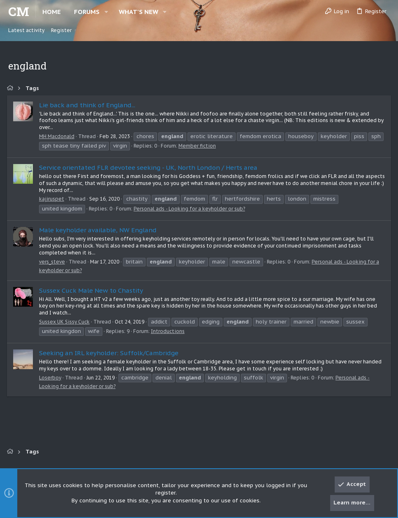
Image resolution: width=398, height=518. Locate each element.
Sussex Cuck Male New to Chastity (92, 290)
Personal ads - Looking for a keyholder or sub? (190, 209)
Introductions (169, 331)
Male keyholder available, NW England (99, 230)
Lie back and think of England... (88, 105)
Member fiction (215, 146)
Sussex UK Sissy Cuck (65, 322)
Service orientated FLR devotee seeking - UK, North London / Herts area (149, 167)
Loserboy (51, 378)
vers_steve (53, 262)
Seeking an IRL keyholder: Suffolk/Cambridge (110, 353)
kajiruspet (52, 199)
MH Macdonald (58, 136)
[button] (106, 11)
